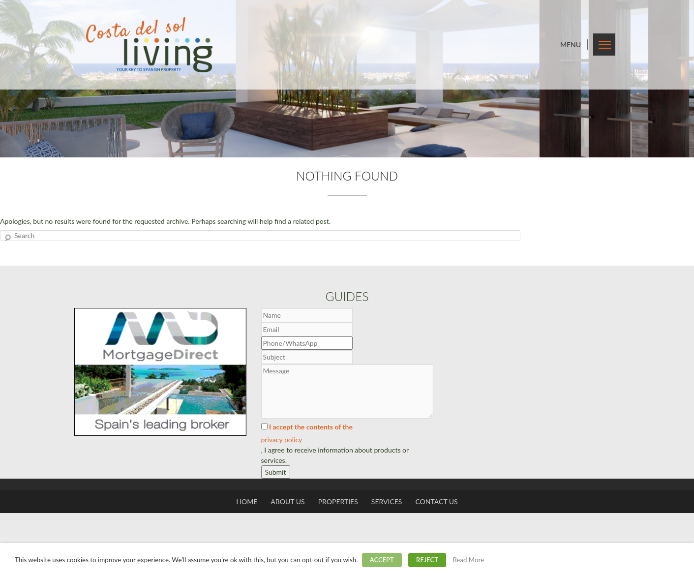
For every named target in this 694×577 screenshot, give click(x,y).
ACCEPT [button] (382, 560)
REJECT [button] (427, 560)
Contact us (436, 501)
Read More (468, 560)
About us (287, 501)
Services (386, 501)
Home (246, 501)
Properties (338, 501)
